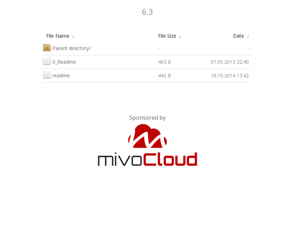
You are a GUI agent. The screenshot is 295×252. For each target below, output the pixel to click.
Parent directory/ (67, 47)
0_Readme (59, 61)
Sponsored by (147, 117)
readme (56, 75)
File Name (57, 36)
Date (238, 36)
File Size (167, 36)
